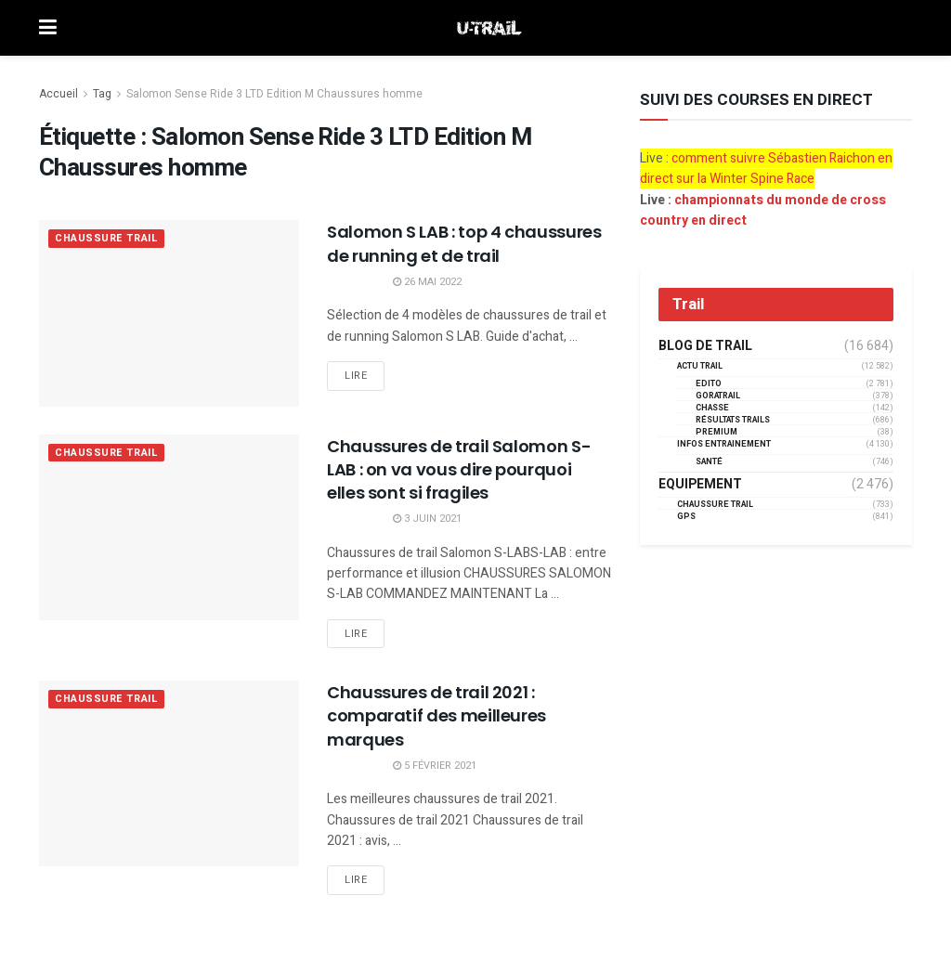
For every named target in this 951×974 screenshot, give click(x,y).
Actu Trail (700, 366)
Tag (102, 93)
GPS (686, 517)
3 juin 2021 (427, 518)
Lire (356, 375)
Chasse (712, 408)
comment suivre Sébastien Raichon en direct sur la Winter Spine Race (766, 168)
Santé (709, 462)
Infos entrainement (724, 444)
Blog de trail (705, 346)
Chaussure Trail (106, 239)
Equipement (700, 484)
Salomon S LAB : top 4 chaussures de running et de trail (464, 243)
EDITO (709, 384)
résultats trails (733, 420)
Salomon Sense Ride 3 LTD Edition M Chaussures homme (274, 93)
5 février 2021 (434, 765)
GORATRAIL (718, 396)
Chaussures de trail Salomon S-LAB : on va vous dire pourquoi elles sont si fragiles (459, 469)
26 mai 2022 (427, 282)
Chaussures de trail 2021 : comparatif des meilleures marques (436, 715)
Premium (716, 432)
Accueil (58, 93)
